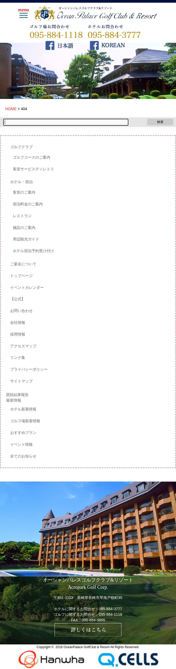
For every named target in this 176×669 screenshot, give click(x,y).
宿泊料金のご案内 (28, 204)
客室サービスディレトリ (33, 169)
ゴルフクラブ (21, 147)
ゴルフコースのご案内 (31, 157)
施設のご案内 (24, 227)
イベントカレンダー (27, 287)
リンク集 (17, 357)
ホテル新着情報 (23, 409)
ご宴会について (23, 264)
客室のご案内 (24, 192)
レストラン (22, 216)
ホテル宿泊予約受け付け (33, 251)
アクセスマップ (23, 346)
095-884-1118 (110, 614)
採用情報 (17, 334)
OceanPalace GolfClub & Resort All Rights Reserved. (101, 647)
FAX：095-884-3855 (88, 620)
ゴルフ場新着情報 (25, 421)
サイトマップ (21, 381)
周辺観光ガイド (26, 239)
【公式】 (17, 299)
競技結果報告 (17, 395)
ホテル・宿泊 (21, 182)
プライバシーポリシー (29, 369)
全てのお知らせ (23, 456)
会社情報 (17, 322)
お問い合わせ (21, 311)
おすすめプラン (23, 432)
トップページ (21, 276)
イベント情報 (21, 444)
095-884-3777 (110, 609)
